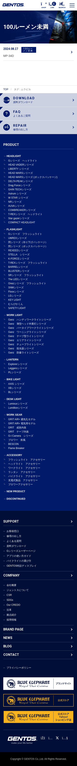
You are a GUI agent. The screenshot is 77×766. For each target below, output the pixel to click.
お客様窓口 (13, 531)
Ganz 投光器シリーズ (21, 348)
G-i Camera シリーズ (20, 435)
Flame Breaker (16, 448)
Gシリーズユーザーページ (21, 551)
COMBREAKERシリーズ (22, 210)
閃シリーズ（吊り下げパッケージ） (28, 242)
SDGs (10, 600)
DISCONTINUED (16, 498)
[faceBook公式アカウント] (43, 738)
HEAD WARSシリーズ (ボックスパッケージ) (32, 177)
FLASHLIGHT (14, 229)
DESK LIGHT (14, 399)
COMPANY (11, 575)
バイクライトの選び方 (19, 560)
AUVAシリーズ (16, 206)
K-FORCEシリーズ (18, 258)
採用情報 (11, 619)
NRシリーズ (15, 201)
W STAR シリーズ (18, 197)
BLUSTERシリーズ (18, 271)
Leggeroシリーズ (17, 368)
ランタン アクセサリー (21, 472)
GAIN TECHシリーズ (19, 189)
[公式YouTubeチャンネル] (65, 738)
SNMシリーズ (16, 287)
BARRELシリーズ (18, 266)
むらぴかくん (15, 304)
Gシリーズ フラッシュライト (25, 234)
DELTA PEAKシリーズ (20, 181)
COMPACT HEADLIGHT (21, 222)
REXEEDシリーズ (18, 250)
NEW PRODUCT (16, 491)
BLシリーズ (14, 392)
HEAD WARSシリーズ (20, 173)
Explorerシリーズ (17, 364)
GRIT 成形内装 (17, 427)
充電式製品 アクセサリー (23, 480)
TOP (5, 89)
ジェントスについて (18, 590)
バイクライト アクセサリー (24, 476)
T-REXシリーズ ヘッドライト (25, 214)
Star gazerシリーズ (18, 218)
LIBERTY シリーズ (18, 168)
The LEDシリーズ (18, 279)
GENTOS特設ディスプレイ (22, 565)
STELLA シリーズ (19, 254)
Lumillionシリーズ (18, 407)
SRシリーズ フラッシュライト (26, 275)
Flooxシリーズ (16, 291)
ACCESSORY (14, 455)
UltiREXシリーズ (17, 238)
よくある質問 (14, 541)
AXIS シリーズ (16, 383)
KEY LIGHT (14, 299)
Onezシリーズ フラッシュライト (27, 283)
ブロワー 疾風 (16, 440)
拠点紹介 (11, 614)
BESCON (13, 444)
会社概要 (11, 585)
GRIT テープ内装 (18, 431)
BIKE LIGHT (14, 379)
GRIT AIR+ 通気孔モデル (22, 419)
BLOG (7, 646)
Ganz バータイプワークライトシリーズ (31, 327)
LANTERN (12, 359)
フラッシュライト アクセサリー (26, 459)
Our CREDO (13, 604)
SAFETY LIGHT (17, 308)
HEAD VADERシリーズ (21, 164)
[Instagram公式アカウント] (50, 738)
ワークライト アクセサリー (24, 468)
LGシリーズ (14, 295)
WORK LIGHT (14, 315)
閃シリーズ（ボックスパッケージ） (28, 246)
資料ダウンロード (16, 546)
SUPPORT (11, 521)
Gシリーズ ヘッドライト (22, 160)
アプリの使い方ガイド (19, 555)
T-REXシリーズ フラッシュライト (27, 262)
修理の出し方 (14, 536)
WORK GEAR (14, 414)
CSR (9, 595)
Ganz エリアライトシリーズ (24, 340)
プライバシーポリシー (19, 667)
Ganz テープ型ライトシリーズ (26, 336)
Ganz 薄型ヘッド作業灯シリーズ (27, 323)
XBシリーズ (14, 388)
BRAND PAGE (13, 629)
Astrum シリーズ (17, 193)
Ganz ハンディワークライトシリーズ (29, 319)
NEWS (7, 638)
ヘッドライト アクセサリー (24, 463)
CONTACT (11, 655)
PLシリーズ (14, 372)
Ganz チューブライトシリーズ (26, 344)
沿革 (9, 609)
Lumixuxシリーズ (17, 403)
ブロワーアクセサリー (20, 484)
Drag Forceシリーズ (19, 185)
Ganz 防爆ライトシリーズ (23, 352)
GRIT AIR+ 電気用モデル (22, 423)
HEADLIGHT (14, 156)
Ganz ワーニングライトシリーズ (27, 332)
